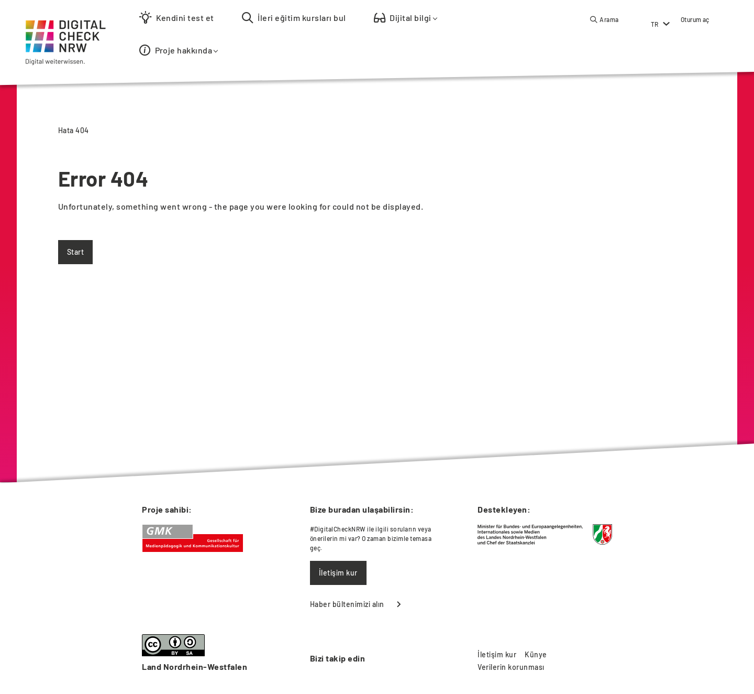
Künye (536, 654)
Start (75, 251)
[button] (604, 19)
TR (654, 24)
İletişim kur (338, 572)
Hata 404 (73, 130)
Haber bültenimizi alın (347, 604)
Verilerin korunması (511, 667)
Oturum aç (695, 19)
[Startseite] (63, 25)
